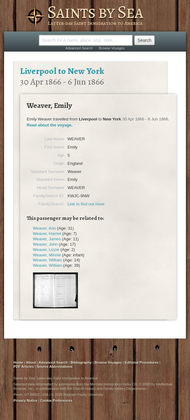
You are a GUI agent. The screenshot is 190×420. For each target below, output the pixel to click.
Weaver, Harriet (47, 233)
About (31, 362)
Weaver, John (45, 244)
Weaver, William (47, 260)
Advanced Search (79, 48)
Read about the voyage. (50, 125)
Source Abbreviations (54, 366)
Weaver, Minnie (47, 255)
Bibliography (81, 362)
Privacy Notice (25, 400)
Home (18, 362)
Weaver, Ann (44, 228)
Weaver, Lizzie (46, 249)
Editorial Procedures (142, 362)
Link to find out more (86, 204)
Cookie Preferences (56, 400)
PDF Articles (24, 366)
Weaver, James (47, 239)
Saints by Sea (95, 12)
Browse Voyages (112, 48)
